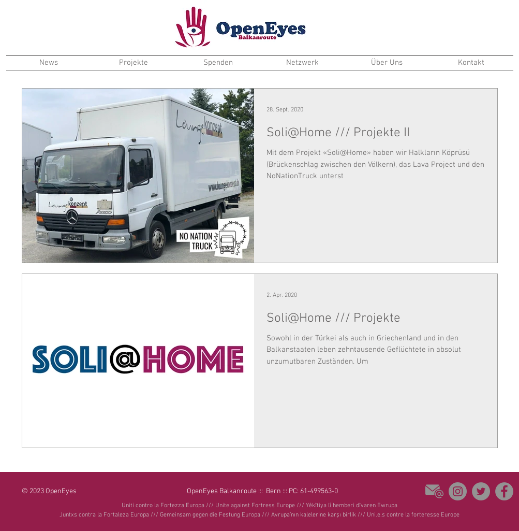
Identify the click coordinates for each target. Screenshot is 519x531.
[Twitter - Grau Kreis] (481, 491)
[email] (434, 491)
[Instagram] (458, 491)
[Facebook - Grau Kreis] (504, 491)
